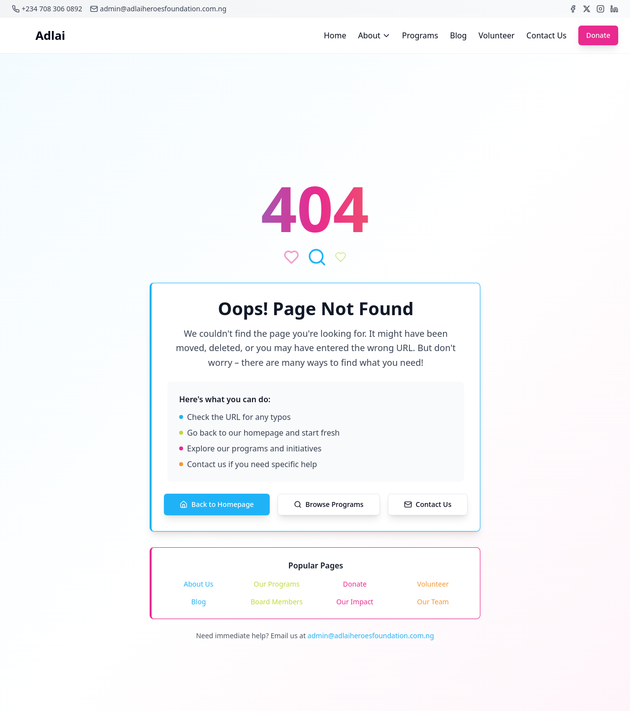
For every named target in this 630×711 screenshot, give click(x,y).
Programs (420, 35)
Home (335, 35)
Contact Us (547, 35)
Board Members (277, 601)
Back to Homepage (217, 504)
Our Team (433, 601)
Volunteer (496, 35)
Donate (598, 35)
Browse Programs (329, 504)
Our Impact (354, 601)
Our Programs (277, 584)
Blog (458, 35)
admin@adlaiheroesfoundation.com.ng (371, 635)
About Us (198, 584)
